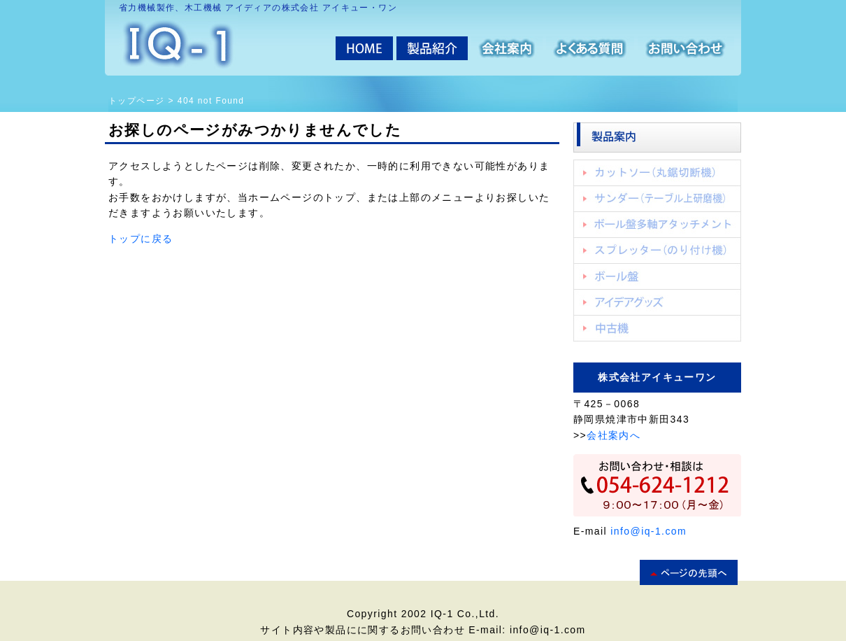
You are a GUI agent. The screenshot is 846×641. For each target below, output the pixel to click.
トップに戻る (140, 238)
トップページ (136, 101)
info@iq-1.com (648, 531)
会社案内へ (613, 435)
